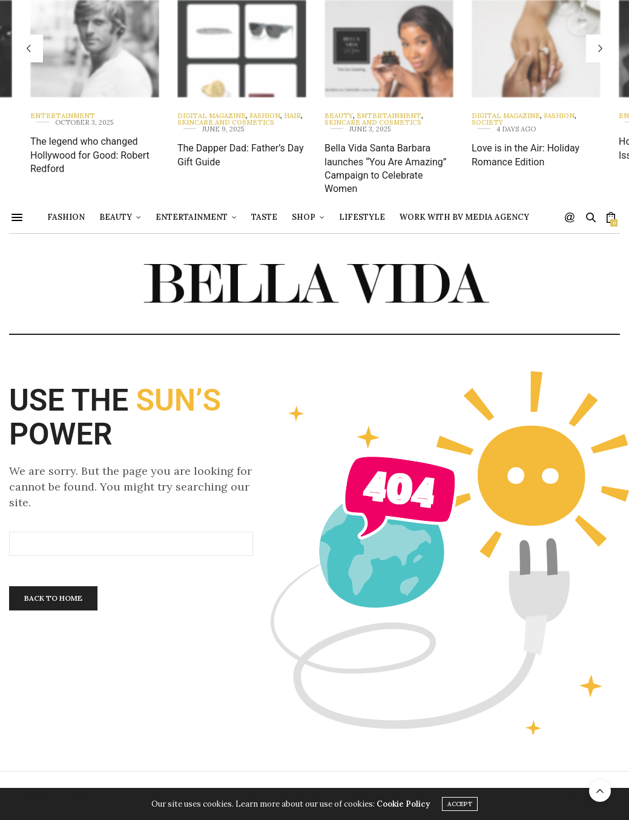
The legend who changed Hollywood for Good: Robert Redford (90, 155)
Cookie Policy (403, 805)
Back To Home (53, 598)
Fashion (264, 116)
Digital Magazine (211, 116)
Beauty (338, 116)
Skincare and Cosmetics (225, 122)
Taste (295, 217)
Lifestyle (393, 217)
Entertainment (62, 116)
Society (487, 122)
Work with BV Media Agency (495, 217)
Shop (334, 217)
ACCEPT (459, 805)
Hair (292, 116)
